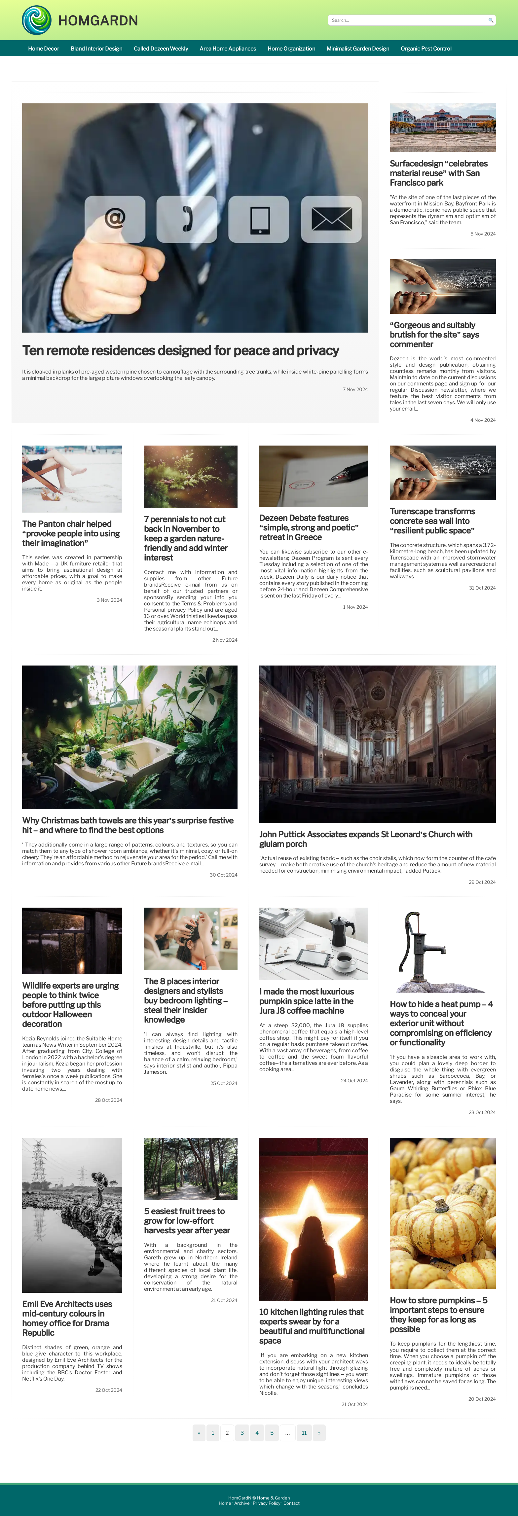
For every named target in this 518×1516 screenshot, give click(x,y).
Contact (291, 1503)
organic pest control (426, 49)
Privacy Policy (266, 1503)
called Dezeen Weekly (161, 49)
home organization (291, 49)
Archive (242, 1503)
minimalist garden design (358, 49)
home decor (43, 49)
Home (225, 1503)
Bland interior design (96, 49)
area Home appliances (228, 49)
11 (304, 1433)
